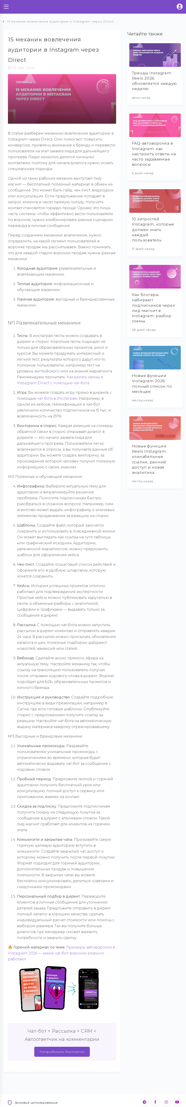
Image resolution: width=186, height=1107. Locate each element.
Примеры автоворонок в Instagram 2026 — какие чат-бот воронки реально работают (61, 953)
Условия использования (32, 1102)
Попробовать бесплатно (62, 1052)
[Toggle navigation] (6, 7)
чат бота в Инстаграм (57, 398)
